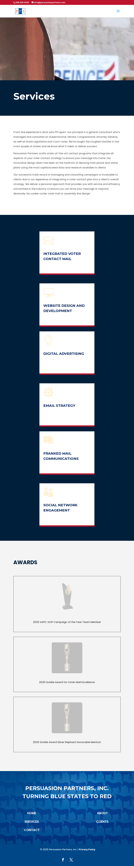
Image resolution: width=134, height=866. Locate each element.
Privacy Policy (87, 849)
